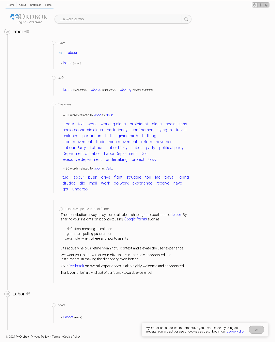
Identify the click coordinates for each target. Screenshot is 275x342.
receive (162, 183)
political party (171, 147)
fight (118, 177)
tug (66, 177)
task (152, 159)
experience (142, 183)
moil (93, 183)
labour (72, 53)
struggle (133, 177)
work (92, 124)
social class (176, 124)
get (65, 189)
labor (97, 115)
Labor (136, 147)
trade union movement (116, 141)
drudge (69, 183)
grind (184, 177)
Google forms (135, 219)
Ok (256, 329)
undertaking (117, 159)
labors (67, 63)
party (150, 147)
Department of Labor (81, 153)
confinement (143, 129)
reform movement (157, 141)
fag (158, 177)
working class (113, 124)
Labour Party (74, 147)
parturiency (117, 129)
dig (82, 183)
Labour (96, 147)
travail (181, 129)
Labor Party (117, 147)
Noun (110, 115)
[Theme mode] (260, 4)
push (92, 177)
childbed (70, 135)
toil (81, 124)
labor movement (77, 141)
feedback (76, 266)
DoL (144, 153)
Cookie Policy (235, 331)
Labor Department (120, 153)
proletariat (139, 124)
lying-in (165, 129)
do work (121, 183)
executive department (82, 159)
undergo (80, 189)
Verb (109, 168)
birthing (149, 135)
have (177, 183)
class (157, 124)
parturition (91, 135)
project (138, 159)
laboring (125, 90)
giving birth (128, 135)
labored (95, 90)
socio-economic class (83, 129)
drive (105, 177)
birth (109, 135)
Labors (68, 317)
